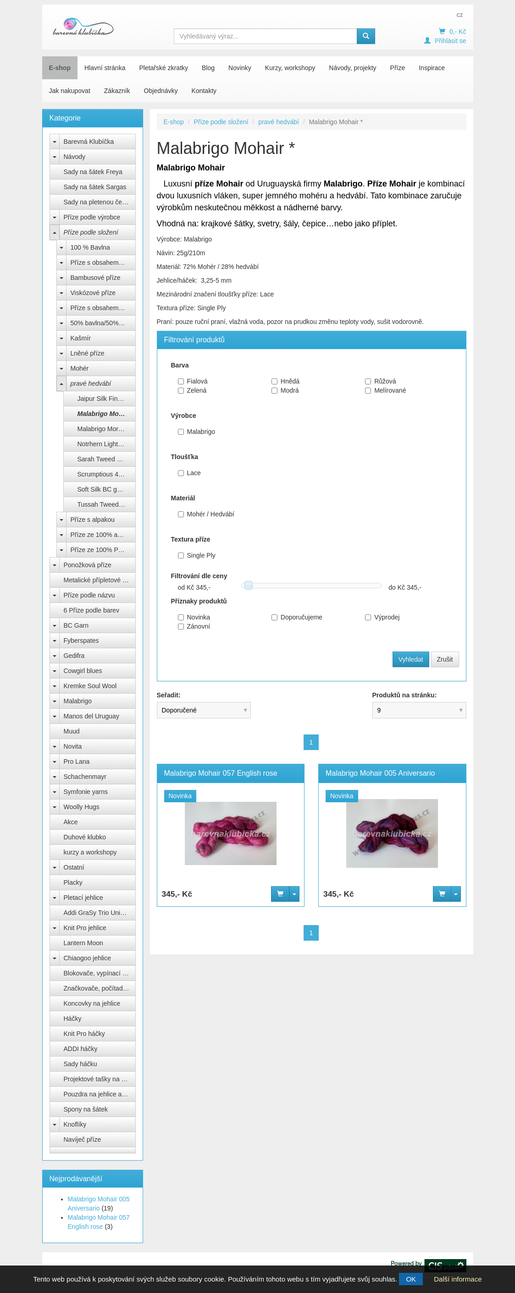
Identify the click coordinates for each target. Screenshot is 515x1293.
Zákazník (117, 90)
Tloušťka (185, 456)
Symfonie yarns (86, 791)
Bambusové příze (96, 277)
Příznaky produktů (199, 601)
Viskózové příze (93, 292)
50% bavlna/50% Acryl (102, 323)
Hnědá (285, 381)
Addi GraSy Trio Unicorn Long (100, 912)
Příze (397, 67)
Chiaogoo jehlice (87, 958)
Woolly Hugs (82, 807)
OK (411, 1279)
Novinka (194, 617)
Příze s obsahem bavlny (103, 262)
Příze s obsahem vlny (101, 308)
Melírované (385, 390)
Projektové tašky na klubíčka (100, 1079)
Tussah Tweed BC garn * (107, 504)
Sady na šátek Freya (93, 171)
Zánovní (194, 626)
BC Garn (76, 625)
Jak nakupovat (69, 90)
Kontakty (204, 90)
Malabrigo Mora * (102, 429)
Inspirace (432, 67)
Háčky (73, 1018)
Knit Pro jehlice (85, 927)
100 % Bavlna (90, 247)
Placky (73, 882)
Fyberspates (81, 640)
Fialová (193, 381)
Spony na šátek (86, 1109)
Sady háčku (80, 1064)
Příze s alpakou (93, 519)
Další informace (458, 1279)
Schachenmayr (85, 776)
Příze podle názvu (89, 595)
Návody (74, 156)
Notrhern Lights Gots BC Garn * (107, 444)
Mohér (80, 368)
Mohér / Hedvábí (206, 514)
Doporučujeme (296, 617)
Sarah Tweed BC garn (107, 459)
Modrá (285, 390)
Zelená (192, 390)
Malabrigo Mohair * (106, 413)
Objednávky (161, 90)
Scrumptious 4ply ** (105, 474)
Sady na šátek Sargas (95, 187)
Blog (208, 67)
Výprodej (382, 617)
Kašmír (81, 338)
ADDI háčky (81, 1048)
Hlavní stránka (104, 67)
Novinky (239, 67)
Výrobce (183, 415)
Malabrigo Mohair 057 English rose (220, 773)
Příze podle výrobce (92, 217)
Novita (73, 746)
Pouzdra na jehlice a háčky (100, 1094)
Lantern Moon (83, 943)
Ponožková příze (87, 565)
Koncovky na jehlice (92, 1003)
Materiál (183, 498)
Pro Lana (77, 761)
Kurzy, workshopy (290, 67)
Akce (71, 822)
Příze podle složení (91, 232)
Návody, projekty (352, 67)
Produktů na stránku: (404, 695)
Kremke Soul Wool (90, 686)
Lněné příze (88, 353)
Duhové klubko (85, 837)
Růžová (380, 381)
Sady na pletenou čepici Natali (100, 202)
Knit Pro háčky (84, 1033)
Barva (180, 365)
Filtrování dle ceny (199, 576)
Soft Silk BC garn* (103, 489)
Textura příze (190, 539)
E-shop (60, 67)
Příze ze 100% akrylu (101, 534)
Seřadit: (169, 695)
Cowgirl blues (83, 670)
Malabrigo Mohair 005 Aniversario (380, 773)
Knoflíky (75, 1124)
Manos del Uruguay (91, 716)
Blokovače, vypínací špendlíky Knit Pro (100, 973)
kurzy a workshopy (90, 852)
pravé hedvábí (91, 383)
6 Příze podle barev (91, 610)
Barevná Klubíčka (89, 141)
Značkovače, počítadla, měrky (100, 988)
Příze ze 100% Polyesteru (103, 549)
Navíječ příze (82, 1139)
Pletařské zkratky (163, 67)
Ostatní (74, 867)
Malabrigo (78, 701)
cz (459, 14)
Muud (72, 731)
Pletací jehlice (83, 897)
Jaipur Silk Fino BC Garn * (107, 398)
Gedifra (74, 655)
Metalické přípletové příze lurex (100, 580)
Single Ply (197, 555)
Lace (189, 473)
